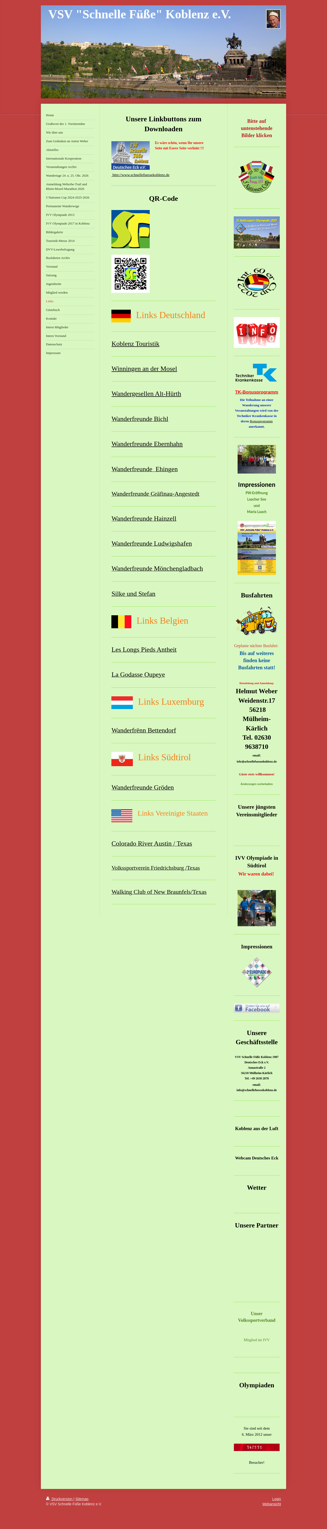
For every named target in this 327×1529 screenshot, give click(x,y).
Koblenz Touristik (135, 343)
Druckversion (59, 1499)
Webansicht (271, 1504)
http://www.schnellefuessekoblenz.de (140, 175)
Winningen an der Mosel (144, 368)
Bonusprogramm (261, 421)
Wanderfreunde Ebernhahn (147, 444)
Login (276, 1499)
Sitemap (81, 1499)
